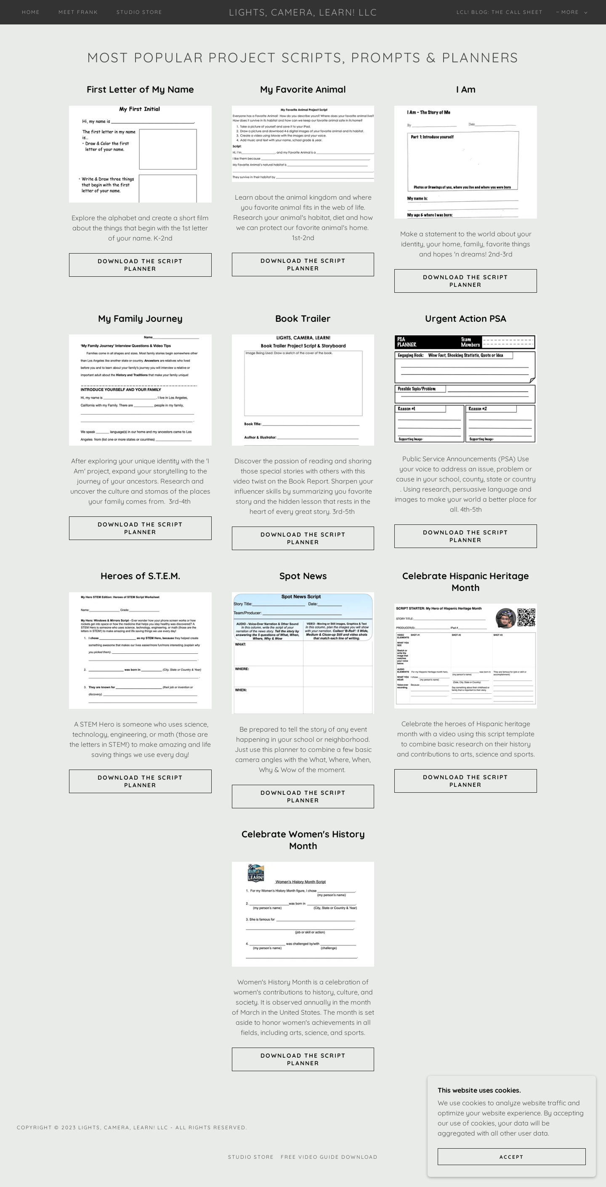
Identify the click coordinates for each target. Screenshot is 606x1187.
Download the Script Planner (303, 264)
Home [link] (31, 12)
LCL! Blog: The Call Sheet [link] (500, 12)
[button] (572, 12)
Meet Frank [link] (78, 12)
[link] (302, 13)
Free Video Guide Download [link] (329, 1157)
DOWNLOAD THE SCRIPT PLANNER (140, 265)
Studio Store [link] (139, 12)
